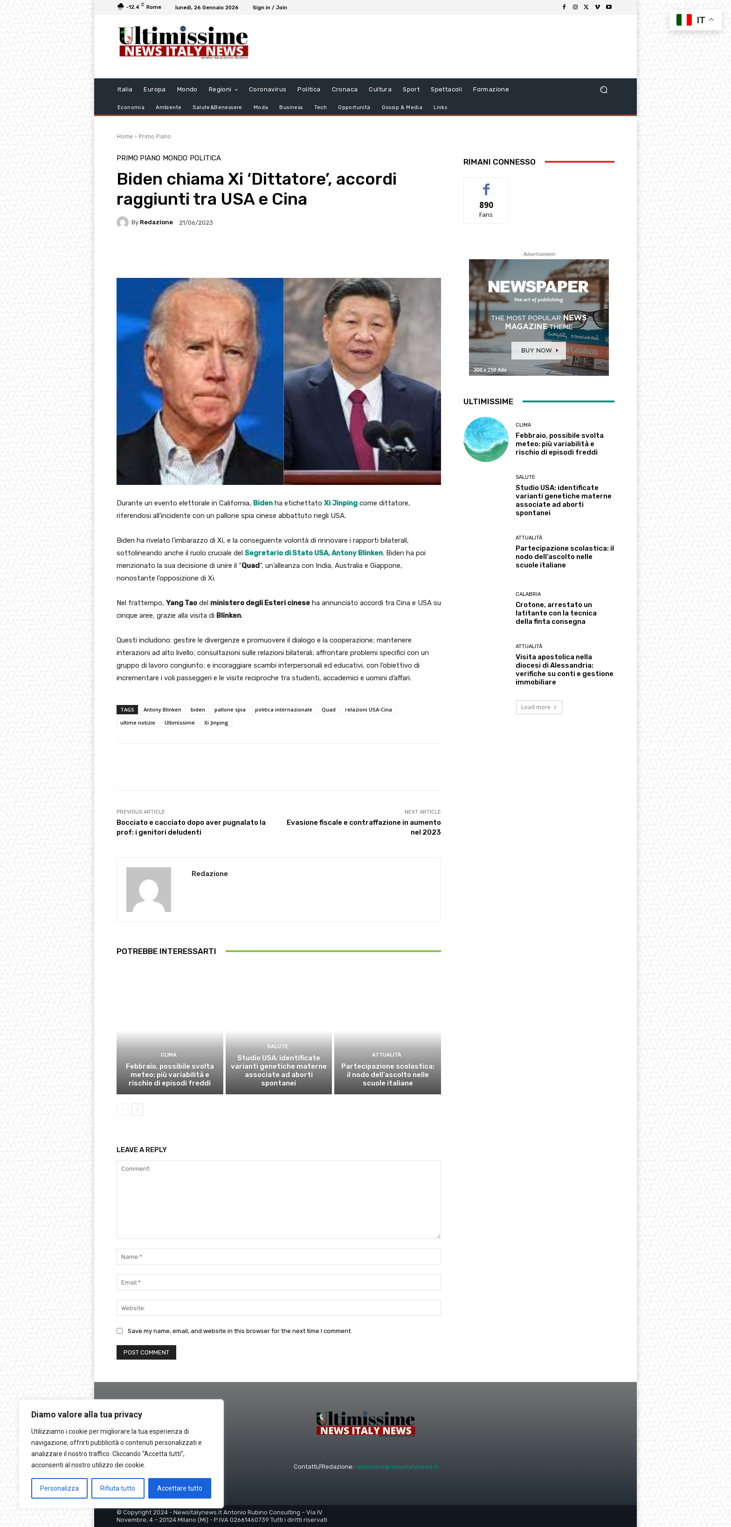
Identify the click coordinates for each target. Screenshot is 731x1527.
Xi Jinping (216, 722)
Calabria (528, 594)
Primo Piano (155, 136)
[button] (603, 89)
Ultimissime (180, 722)
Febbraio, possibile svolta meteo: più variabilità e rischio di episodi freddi (170, 1074)
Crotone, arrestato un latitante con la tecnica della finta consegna (556, 613)
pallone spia (230, 709)
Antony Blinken (162, 709)
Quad (329, 709)
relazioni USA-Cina (368, 709)
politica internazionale (283, 709)
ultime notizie (137, 722)
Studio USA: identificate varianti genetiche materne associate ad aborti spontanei (279, 1070)
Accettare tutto (179, 1488)
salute (277, 1046)
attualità (386, 1054)
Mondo (175, 158)
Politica (205, 158)
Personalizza (59, 1488)
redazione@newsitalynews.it (396, 1466)
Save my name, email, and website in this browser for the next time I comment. (240, 1330)
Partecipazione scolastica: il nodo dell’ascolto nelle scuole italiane (387, 1074)
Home (125, 136)
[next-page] (137, 1110)
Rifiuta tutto (117, 1488)
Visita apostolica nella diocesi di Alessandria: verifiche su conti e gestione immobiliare (565, 669)
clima (169, 1054)
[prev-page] (122, 1110)
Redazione (156, 222)
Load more (539, 707)
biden (198, 709)
